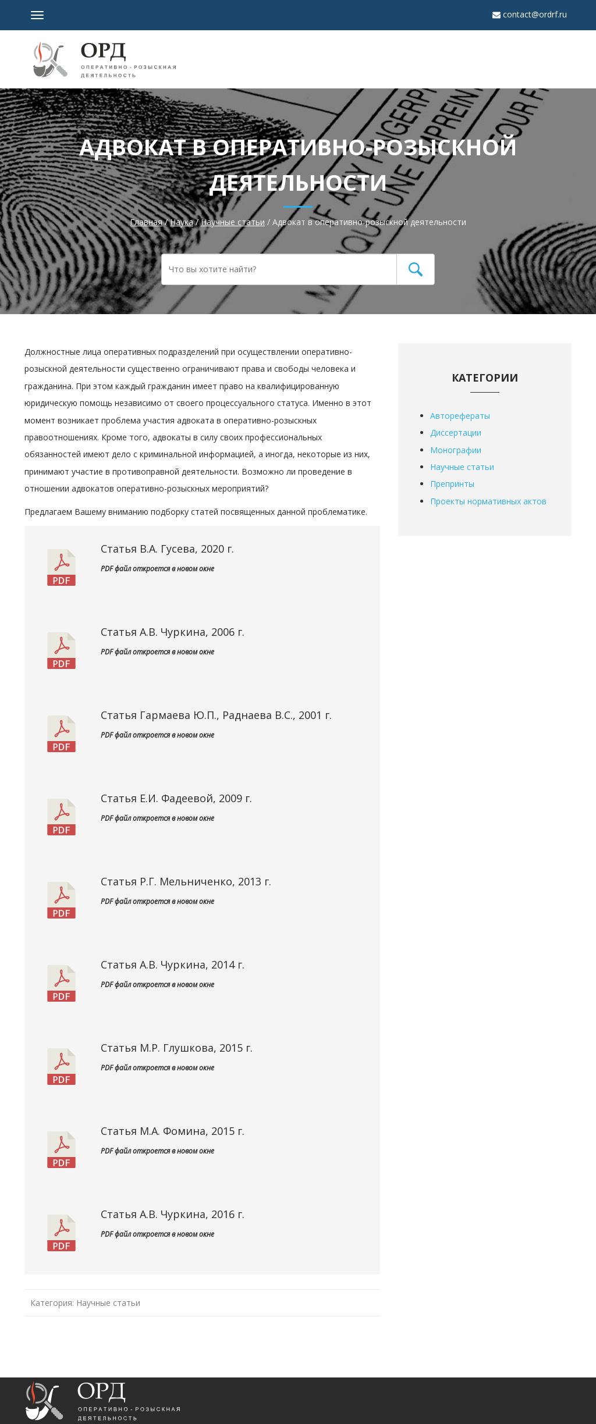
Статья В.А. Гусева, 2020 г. (167, 549)
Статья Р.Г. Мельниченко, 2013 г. (186, 881)
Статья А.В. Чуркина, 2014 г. (172, 964)
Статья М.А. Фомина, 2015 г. (172, 1131)
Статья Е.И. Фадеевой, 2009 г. (176, 798)
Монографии (455, 449)
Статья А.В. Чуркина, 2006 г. (172, 632)
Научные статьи (108, 1302)
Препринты (452, 483)
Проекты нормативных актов (488, 501)
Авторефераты (460, 415)
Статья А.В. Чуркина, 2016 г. (172, 1214)
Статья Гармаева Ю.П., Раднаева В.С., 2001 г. (216, 715)
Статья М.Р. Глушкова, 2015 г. (177, 1048)
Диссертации (455, 432)
